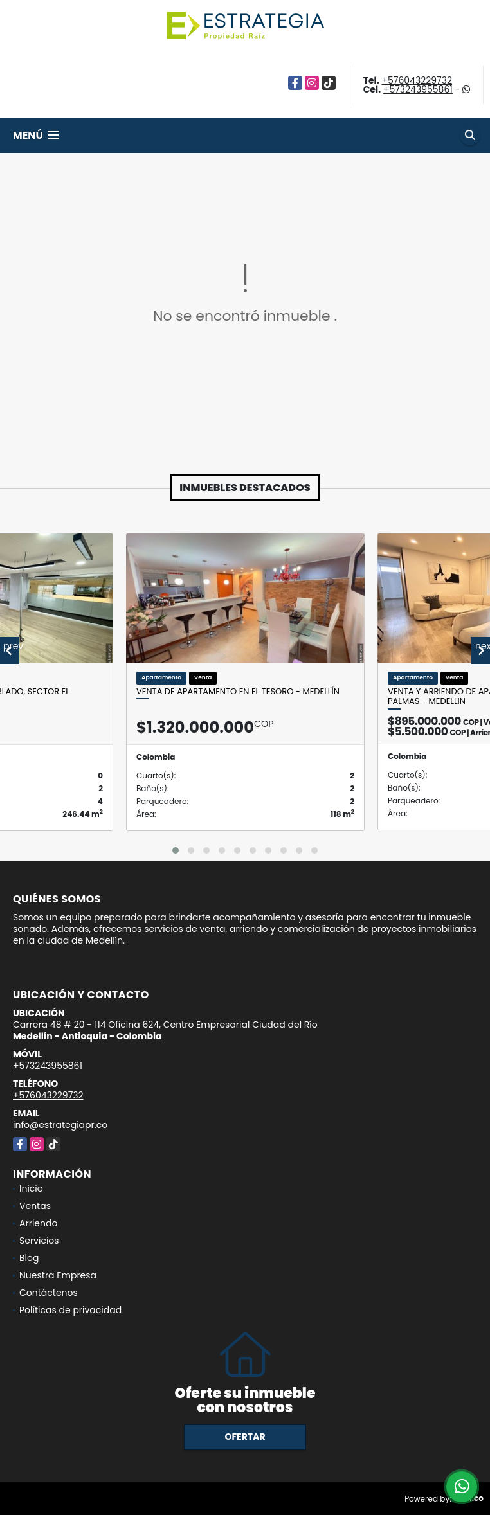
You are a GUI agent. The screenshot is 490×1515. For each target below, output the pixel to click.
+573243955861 (418, 89)
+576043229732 (416, 80)
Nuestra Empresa (57, 1275)
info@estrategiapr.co (60, 1124)
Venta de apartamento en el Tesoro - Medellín (238, 691)
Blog (29, 1257)
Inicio (31, 1188)
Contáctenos (48, 1292)
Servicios (39, 1240)
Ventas (35, 1205)
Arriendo (38, 1223)
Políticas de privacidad (70, 1310)
